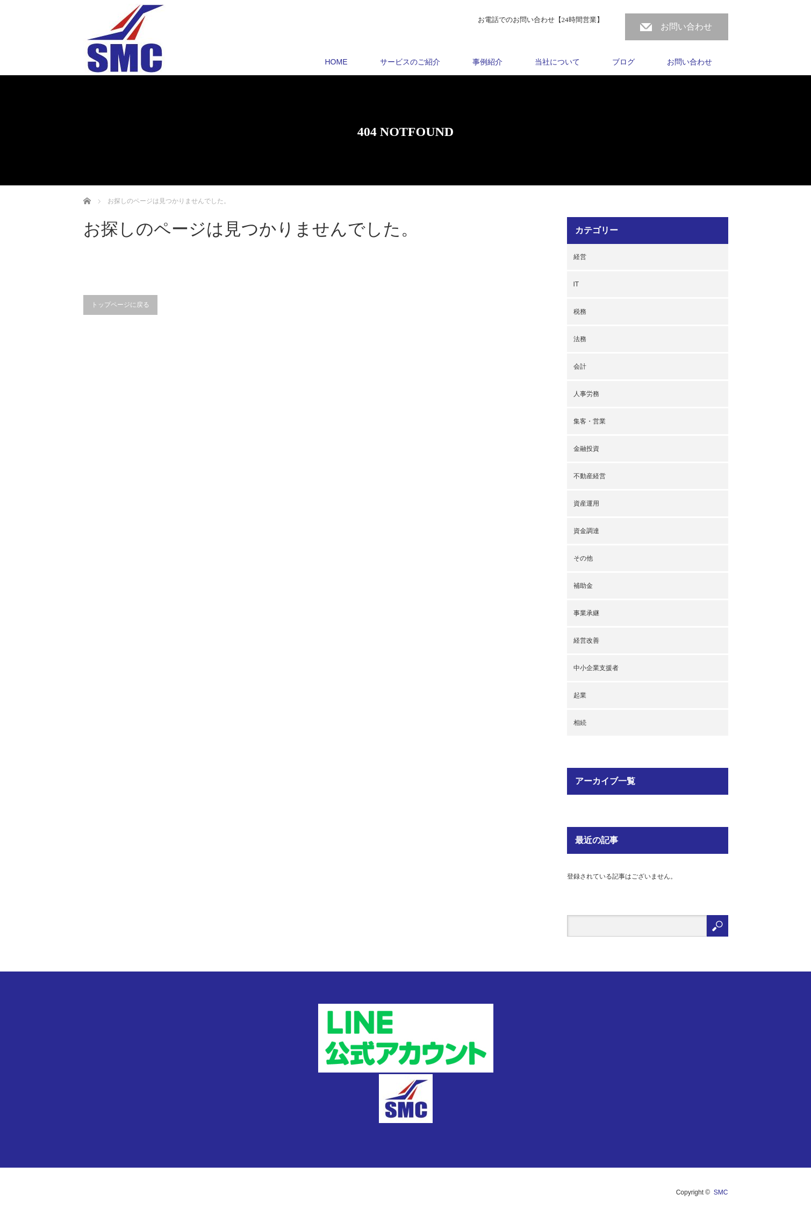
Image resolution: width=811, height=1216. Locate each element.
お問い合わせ (686, 26)
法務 (579, 339)
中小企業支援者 (596, 668)
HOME (336, 61)
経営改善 (586, 640)
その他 (583, 558)
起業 (579, 695)
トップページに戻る (120, 304)
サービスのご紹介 (410, 61)
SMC (721, 1192)
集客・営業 (589, 421)
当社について (557, 61)
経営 (579, 257)
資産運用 (586, 503)
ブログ (623, 61)
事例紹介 (487, 61)
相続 (579, 722)
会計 (579, 366)
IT (576, 284)
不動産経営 (589, 476)
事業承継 (586, 613)
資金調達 (586, 531)
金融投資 (586, 448)
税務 (579, 311)
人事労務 (586, 394)
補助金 (583, 585)
